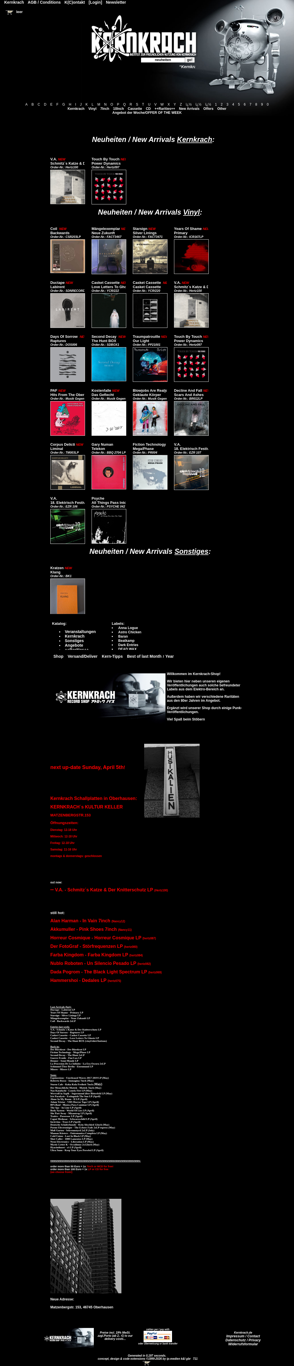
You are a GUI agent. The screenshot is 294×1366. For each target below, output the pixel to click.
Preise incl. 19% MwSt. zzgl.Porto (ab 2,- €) (114, 1334)
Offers (208, 109)
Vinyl (92, 109)
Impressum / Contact (243, 1336)
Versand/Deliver (83, 656)
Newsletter (116, 2)
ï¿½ (189, 104)
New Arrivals (189, 109)
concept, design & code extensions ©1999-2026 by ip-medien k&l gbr (145, 1358)
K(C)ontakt (75, 2)
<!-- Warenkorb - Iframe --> (147, 1363)
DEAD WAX (127, 649)
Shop (58, 656)
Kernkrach (76, 109)
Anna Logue (128, 628)
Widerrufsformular (243, 1344)
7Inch (104, 109)
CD (148, 109)
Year (169, 656)
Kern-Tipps (112, 656)
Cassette (135, 109)
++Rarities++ (165, 109)
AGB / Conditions (44, 2)
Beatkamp (126, 641)
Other (221, 109)
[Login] (95, 2)
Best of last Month (144, 656)
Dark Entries (128, 645)
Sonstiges (191, 551)
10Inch (118, 109)
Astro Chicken (129, 632)
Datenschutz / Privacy (243, 1340)
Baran (123, 636)
